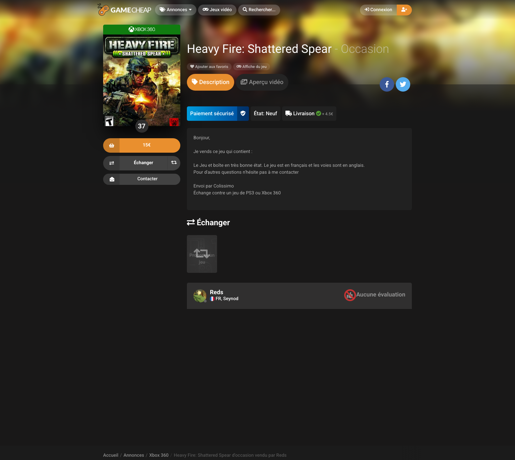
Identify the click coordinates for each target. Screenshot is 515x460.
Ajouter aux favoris (209, 66)
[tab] (210, 82)
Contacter (141, 179)
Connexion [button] (378, 9)
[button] (259, 10)
